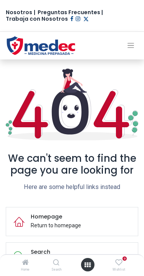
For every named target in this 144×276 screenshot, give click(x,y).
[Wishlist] (119, 262)
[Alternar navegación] (130, 45)
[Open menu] (87, 264)
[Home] (25, 263)
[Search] (56, 263)
